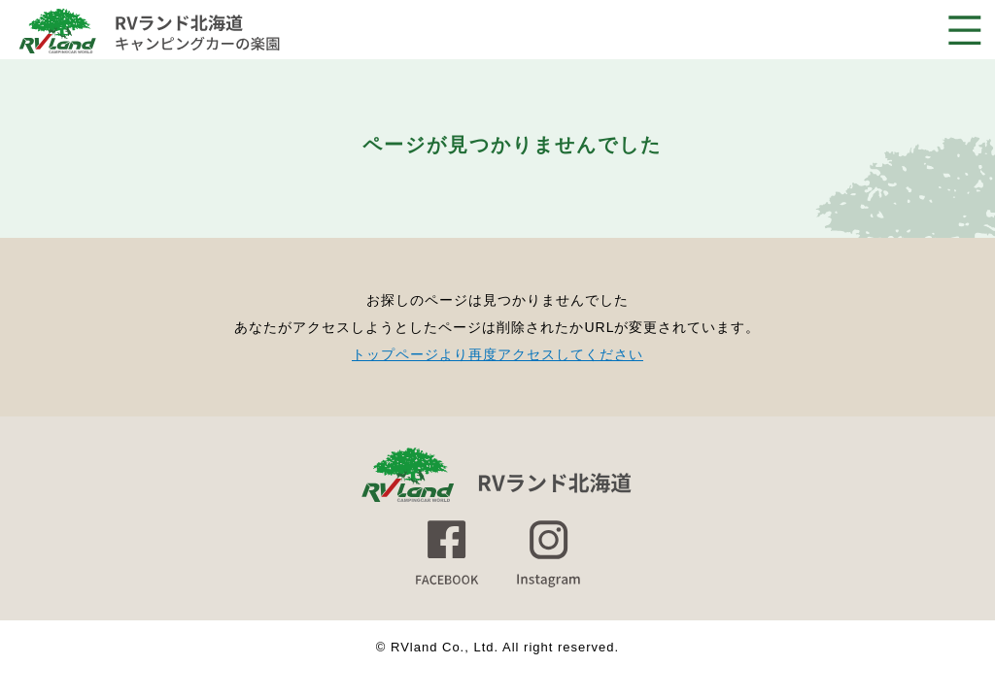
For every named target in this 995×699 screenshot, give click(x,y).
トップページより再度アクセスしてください (497, 354)
